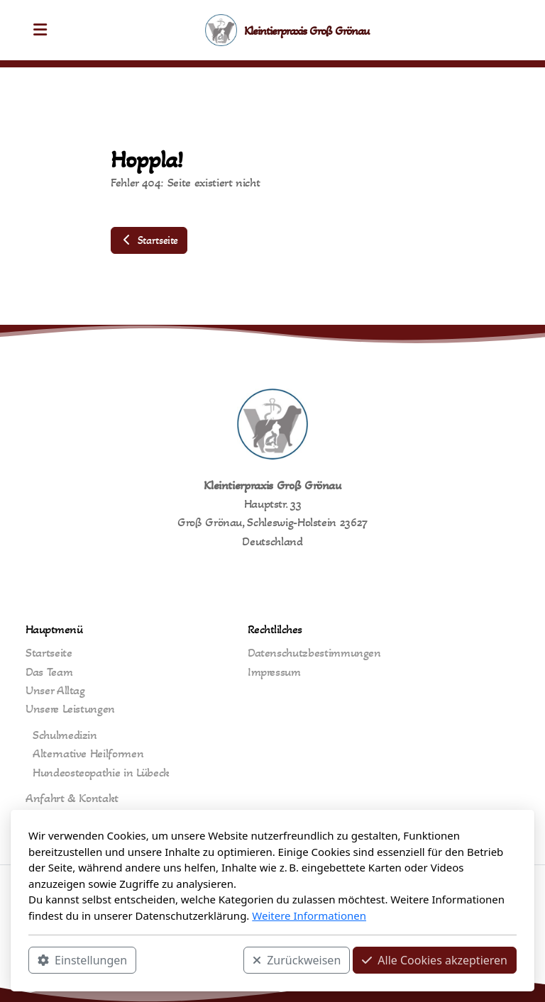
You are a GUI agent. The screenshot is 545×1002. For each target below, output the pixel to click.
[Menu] (40, 30)
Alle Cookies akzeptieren (434, 960)
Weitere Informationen (309, 915)
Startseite (149, 240)
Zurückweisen (297, 960)
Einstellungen (82, 960)
